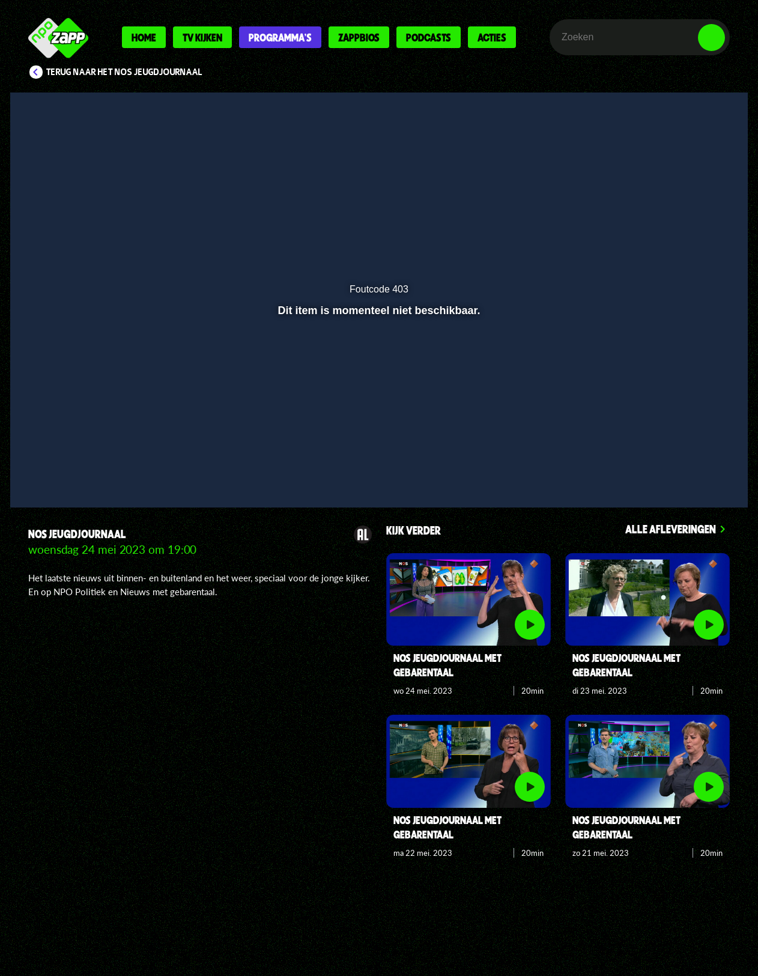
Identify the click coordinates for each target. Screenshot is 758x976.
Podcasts (428, 37)
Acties (492, 37)
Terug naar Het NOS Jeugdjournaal (124, 72)
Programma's (280, 37)
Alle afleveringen (670, 529)
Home (144, 37)
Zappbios (359, 37)
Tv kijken (202, 37)
